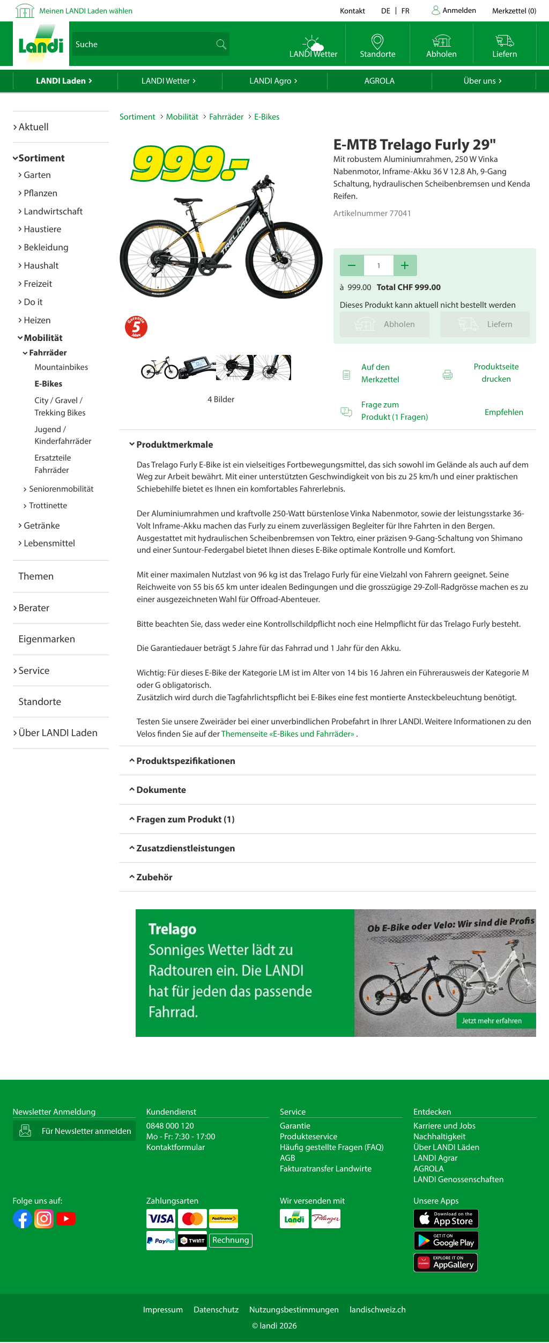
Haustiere (43, 228)
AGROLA (379, 81)
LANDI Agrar (435, 1158)
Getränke (42, 525)
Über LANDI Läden (446, 1147)
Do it (33, 301)
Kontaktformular (175, 1147)
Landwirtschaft (53, 211)
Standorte (40, 701)
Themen (36, 575)
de (385, 10)
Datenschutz (216, 1309)
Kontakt (352, 10)
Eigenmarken (47, 638)
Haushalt (41, 265)
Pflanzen (41, 193)
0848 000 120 (170, 1126)
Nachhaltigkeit (439, 1136)
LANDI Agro (270, 81)
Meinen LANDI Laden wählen (86, 10)
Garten (37, 174)
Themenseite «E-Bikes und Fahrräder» (287, 734)
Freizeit (38, 283)
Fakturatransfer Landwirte (326, 1168)
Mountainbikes (61, 367)
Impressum (163, 1309)
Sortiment (42, 157)
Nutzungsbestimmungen (294, 1309)
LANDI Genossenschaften (458, 1179)
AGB (287, 1158)
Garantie (295, 1126)
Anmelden (460, 10)
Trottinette (48, 505)
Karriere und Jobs (444, 1126)
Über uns (480, 81)
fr (406, 10)
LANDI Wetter (166, 81)
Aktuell (34, 126)
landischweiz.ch (378, 1309)
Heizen (37, 320)
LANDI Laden (61, 81)
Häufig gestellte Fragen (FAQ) (332, 1147)
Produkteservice (308, 1136)
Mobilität (43, 337)
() (514, 10)
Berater (34, 607)
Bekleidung (46, 247)
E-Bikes (49, 384)
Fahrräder (48, 352)
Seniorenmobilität (61, 489)
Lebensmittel (50, 543)
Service (34, 670)
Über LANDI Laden (58, 732)
